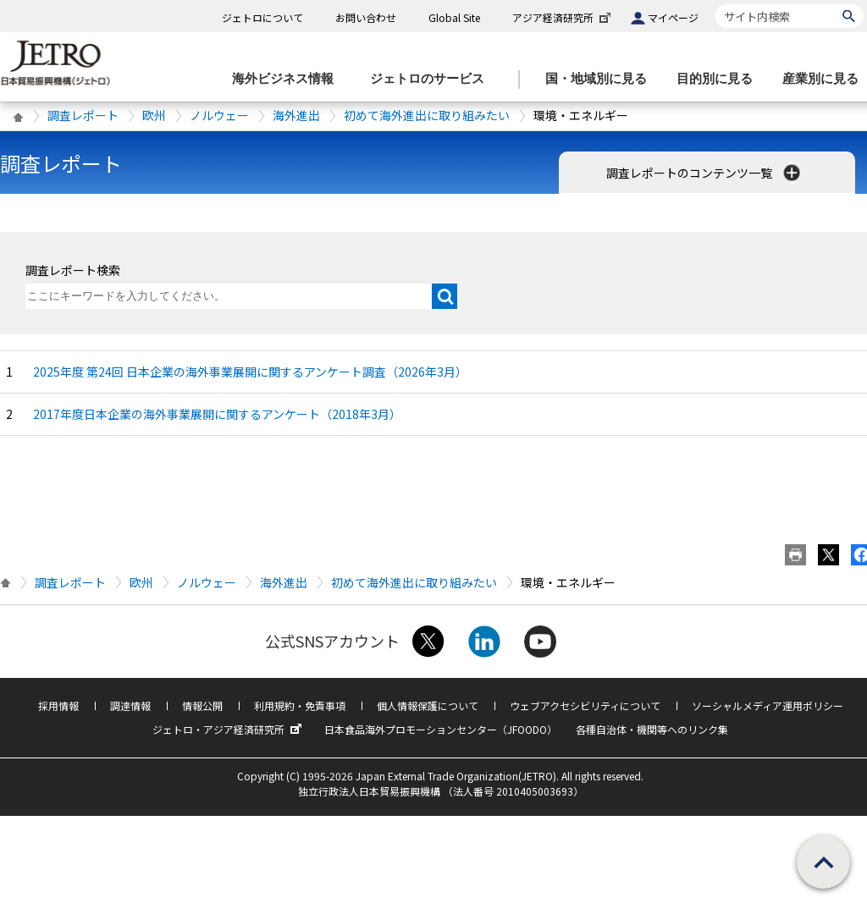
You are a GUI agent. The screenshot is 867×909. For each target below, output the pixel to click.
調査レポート (83, 115)
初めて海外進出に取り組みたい (427, 115)
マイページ (673, 17)
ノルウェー (219, 115)
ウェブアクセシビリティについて (585, 705)
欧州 (154, 115)
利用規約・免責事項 (299, 705)
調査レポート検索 (72, 270)
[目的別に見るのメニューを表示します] (719, 79)
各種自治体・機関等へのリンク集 (652, 729)
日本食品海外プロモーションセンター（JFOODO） (440, 729)
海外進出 (296, 115)
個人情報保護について (427, 705)
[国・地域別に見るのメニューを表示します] (601, 79)
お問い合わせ (365, 17)
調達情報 (130, 705)
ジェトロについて (262, 17)
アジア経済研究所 (563, 17)
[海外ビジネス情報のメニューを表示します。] (288, 79)
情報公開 (202, 705)
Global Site (454, 17)
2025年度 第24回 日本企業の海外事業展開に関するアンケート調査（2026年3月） (250, 371)
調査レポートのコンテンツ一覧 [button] (704, 172)
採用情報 (58, 705)
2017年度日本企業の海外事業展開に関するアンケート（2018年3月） (217, 413)
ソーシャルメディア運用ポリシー (767, 705)
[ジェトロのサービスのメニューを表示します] (432, 79)
